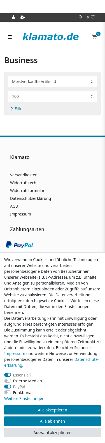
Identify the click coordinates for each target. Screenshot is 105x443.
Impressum (20, 214)
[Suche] (80, 17)
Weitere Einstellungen (24, 398)
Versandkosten (24, 174)
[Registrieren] (23, 17)
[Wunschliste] (91, 17)
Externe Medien (27, 380)
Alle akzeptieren (52, 410)
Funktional (22, 392)
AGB (14, 206)
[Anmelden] (14, 17)
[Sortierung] (52, 81)
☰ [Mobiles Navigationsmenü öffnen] (10, 37)
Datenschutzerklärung (30, 198)
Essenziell (22, 375)
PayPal (19, 386)
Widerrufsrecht (24, 182)
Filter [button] (17, 109)
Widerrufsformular (27, 190)
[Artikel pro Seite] (52, 96)
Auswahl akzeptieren (52, 432)
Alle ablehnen (52, 421)
